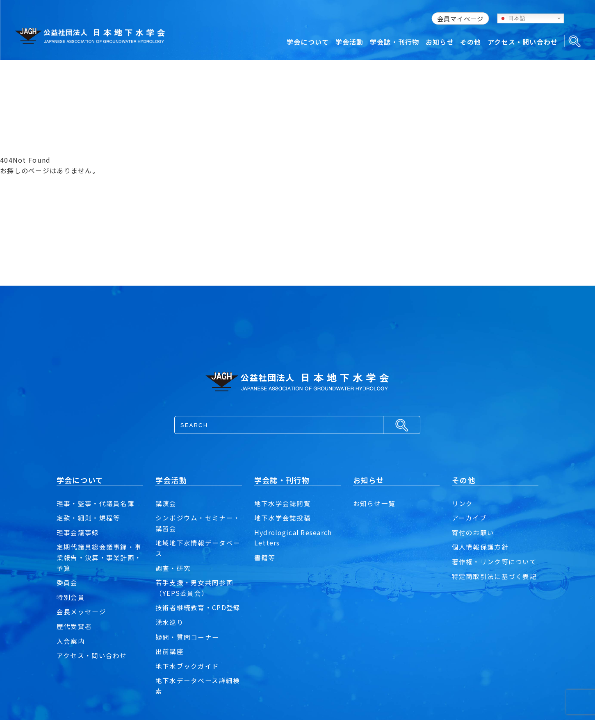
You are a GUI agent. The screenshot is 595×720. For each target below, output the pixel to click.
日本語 (513, 18)
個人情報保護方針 (480, 547)
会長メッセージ (81, 611)
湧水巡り (169, 622)
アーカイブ (469, 517)
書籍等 (265, 557)
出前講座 (169, 651)
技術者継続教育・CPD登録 (198, 607)
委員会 (67, 582)
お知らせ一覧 (374, 503)
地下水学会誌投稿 (282, 517)
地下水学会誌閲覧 (282, 503)
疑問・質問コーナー (187, 637)
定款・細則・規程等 (89, 517)
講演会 (166, 503)
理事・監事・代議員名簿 (96, 503)
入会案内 (71, 641)
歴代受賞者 (74, 626)
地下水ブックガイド (187, 666)
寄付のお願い (473, 532)
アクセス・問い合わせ (92, 655)
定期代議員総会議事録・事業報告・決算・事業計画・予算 (99, 557)
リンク (462, 503)
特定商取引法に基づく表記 (494, 576)
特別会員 (71, 597)
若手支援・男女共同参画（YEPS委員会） (194, 587)
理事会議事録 (78, 532)
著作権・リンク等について (494, 561)
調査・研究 (173, 568)
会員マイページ (460, 18)
